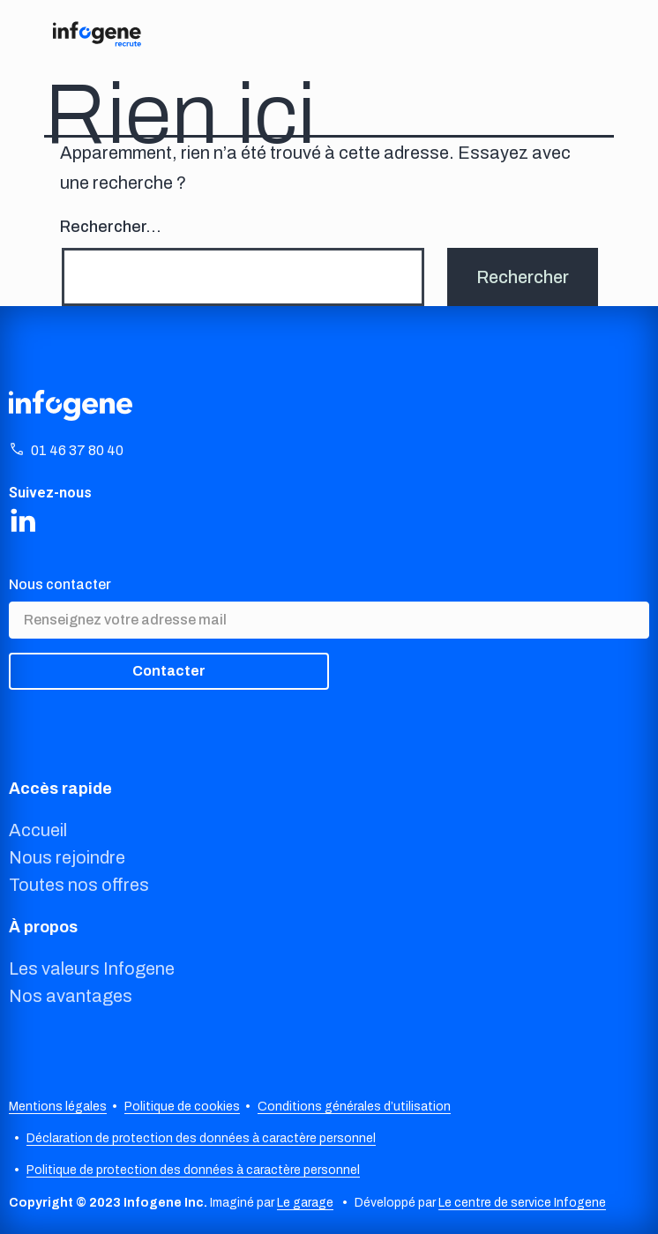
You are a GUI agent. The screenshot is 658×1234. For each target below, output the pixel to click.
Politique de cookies (182, 1106)
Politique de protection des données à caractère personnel (193, 1170)
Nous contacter (60, 584)
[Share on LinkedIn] (23, 519)
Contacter (169, 670)
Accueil (38, 830)
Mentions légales (58, 1106)
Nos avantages (70, 996)
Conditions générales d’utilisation (354, 1106)
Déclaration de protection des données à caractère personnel (201, 1138)
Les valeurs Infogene (92, 968)
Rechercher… (110, 227)
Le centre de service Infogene (522, 1202)
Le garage (305, 1202)
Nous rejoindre (67, 857)
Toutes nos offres (79, 884)
